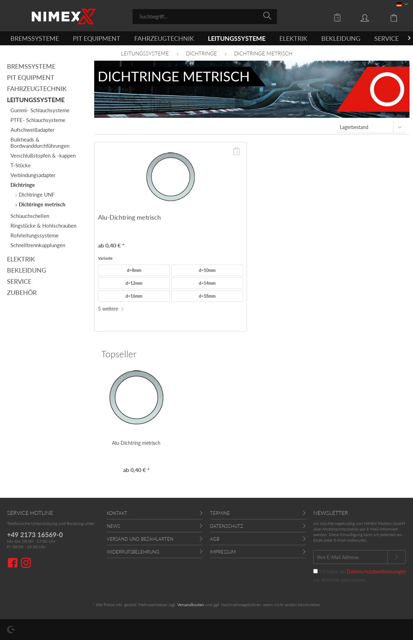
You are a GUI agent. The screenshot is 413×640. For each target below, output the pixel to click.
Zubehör (22, 292)
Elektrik (21, 259)
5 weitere (111, 309)
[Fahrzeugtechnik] (164, 38)
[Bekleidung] (340, 38)
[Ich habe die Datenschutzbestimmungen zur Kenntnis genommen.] (315, 571)
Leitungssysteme (36, 100)
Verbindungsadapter (32, 175)
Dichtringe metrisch (41, 204)
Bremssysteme (31, 66)
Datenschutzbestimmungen (376, 571)
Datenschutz (226, 526)
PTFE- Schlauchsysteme (37, 120)
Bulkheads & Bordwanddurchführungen (39, 142)
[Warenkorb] (399, 17)
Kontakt (117, 513)
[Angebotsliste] (339, 17)
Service (19, 281)
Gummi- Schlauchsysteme (39, 110)
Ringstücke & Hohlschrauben (43, 225)
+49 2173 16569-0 (35, 535)
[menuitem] (205, 16)
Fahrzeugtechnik (37, 88)
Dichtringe (22, 185)
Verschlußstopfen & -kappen (43, 155)
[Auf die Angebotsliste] (236, 152)
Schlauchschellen (29, 216)
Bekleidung (26, 270)
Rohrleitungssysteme (34, 235)
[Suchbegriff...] (205, 16)
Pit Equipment (30, 77)
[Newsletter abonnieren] (396, 557)
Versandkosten (190, 604)
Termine (220, 513)
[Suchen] (268, 16)
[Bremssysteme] (34, 38)
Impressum (223, 552)
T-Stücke (20, 165)
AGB (214, 539)
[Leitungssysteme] (236, 38)
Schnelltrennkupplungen (37, 245)
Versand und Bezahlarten (140, 539)
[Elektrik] (293, 38)
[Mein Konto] (371, 17)
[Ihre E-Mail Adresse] (350, 557)
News (113, 526)
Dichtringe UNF (35, 194)
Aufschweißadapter (32, 130)
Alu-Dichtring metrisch (129, 217)
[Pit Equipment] (96, 38)
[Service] (386, 38)
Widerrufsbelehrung (133, 552)
